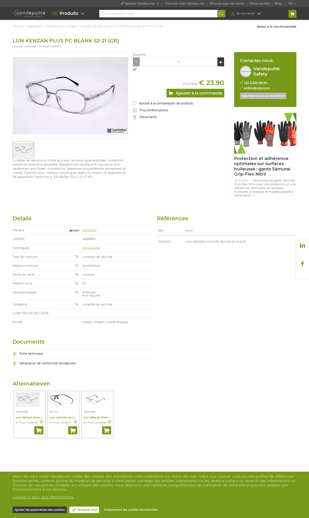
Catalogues (33, 26)
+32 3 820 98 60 (255, 82)
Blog (278, 3)
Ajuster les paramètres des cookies (40, 509)
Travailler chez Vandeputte (184, 3)
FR (290, 3)
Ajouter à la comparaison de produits (166, 103)
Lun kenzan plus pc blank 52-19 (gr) (41, 417)
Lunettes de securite (94, 26)
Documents (145, 117)
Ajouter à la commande (195, 94)
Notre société (259, 3)
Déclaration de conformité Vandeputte (44, 363)
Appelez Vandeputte (138, 3)
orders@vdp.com (257, 88)
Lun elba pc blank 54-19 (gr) (104, 417)
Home (17, 26)
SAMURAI (89, 230)
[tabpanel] (23, 149)
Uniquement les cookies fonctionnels (130, 509)
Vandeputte (91, 248)
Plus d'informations (150, 110)
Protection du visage (60, 26)
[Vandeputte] (30, 13)
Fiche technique (28, 353)
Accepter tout (87, 509)
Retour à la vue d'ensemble (276, 26)
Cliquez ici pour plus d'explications (43, 497)
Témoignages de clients (227, 3)
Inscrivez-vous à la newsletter (263, 96)
